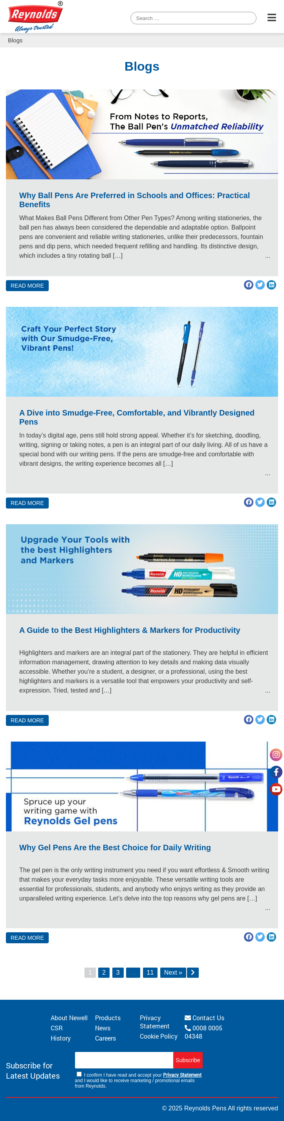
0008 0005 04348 (203, 1032)
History (61, 1038)
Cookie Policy (159, 1036)
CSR (57, 1028)
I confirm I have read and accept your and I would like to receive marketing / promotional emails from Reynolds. (138, 1080)
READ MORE (27, 286)
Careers (105, 1038)
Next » (173, 972)
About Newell (69, 1017)
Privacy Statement (155, 1021)
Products (108, 1017)
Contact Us (204, 1017)
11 (150, 972)
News (102, 1028)
